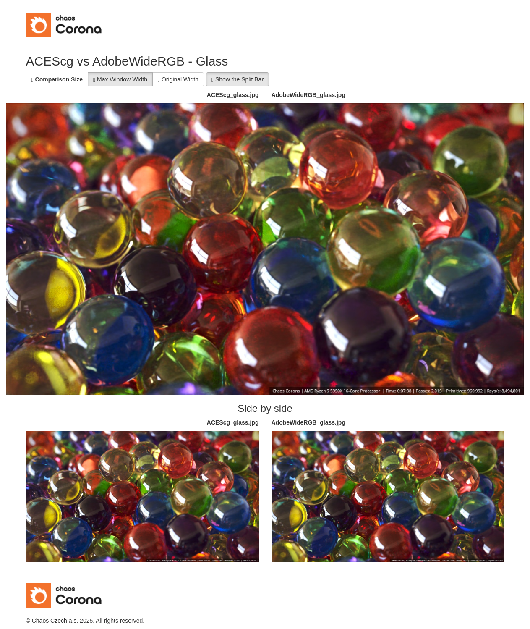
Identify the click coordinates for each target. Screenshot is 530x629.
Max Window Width (120, 79)
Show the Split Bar (237, 79)
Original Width (178, 79)
